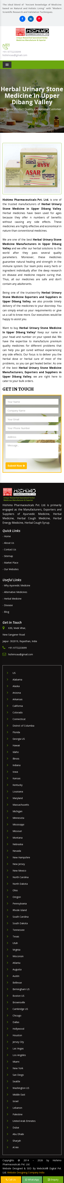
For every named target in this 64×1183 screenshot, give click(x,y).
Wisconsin (18, 956)
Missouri (17, 831)
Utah (15, 943)
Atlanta (16, 962)
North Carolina (21, 877)
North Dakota (20, 883)
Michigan (17, 811)
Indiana (16, 765)
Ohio (15, 890)
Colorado (18, 712)
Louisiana (18, 791)
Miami (16, 1061)
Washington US (21, 1088)
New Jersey (19, 864)
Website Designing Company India (25, 1172)
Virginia (16, 949)
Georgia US (19, 738)
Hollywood (18, 1028)
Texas (16, 936)
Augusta (17, 969)
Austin (16, 976)
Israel (15, 1101)
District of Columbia (23, 725)
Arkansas (18, 699)
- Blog (6, 611)
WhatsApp (32, 1179)
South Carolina (21, 916)
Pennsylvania (20, 903)
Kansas (16, 778)
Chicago (17, 1015)
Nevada (17, 850)
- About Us (8, 542)
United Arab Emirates (24, 1121)
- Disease (8, 605)
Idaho (16, 752)
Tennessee (19, 929)
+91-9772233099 (12, 51)
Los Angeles (19, 1055)
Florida (16, 732)
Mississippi (18, 824)
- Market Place (10, 562)
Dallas (16, 1022)
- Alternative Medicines (15, 592)
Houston (17, 1035)
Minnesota (18, 817)
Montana (18, 837)
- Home (7, 536)
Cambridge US (20, 1009)
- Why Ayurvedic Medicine (16, 585)
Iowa (15, 771)
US (14, 673)
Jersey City (18, 1041)
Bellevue (17, 982)
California (18, 705)
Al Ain (16, 1147)
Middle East (19, 1094)
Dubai (16, 1127)
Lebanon (17, 1107)
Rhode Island (20, 910)
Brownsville (19, 1002)
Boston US (18, 995)
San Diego (18, 1074)
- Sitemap (8, 556)
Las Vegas (18, 1048)
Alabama (17, 679)
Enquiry (53, 1179)
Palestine (18, 1114)
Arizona (17, 692)
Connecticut (19, 719)
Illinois (16, 758)
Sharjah (17, 1140)
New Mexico (19, 870)
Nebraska (18, 844)
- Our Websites (11, 569)
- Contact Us (9, 549)
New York (18, 1068)
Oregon (17, 897)
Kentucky (18, 785)
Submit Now (16, 465)
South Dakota (20, 923)
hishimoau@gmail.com (15, 55)
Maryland (18, 798)
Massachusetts (21, 804)
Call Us (11, 1179)
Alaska (16, 686)
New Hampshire (21, 857)
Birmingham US (21, 989)
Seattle (16, 1081)
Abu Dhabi (18, 1134)
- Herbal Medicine (12, 598)
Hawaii (16, 745)
